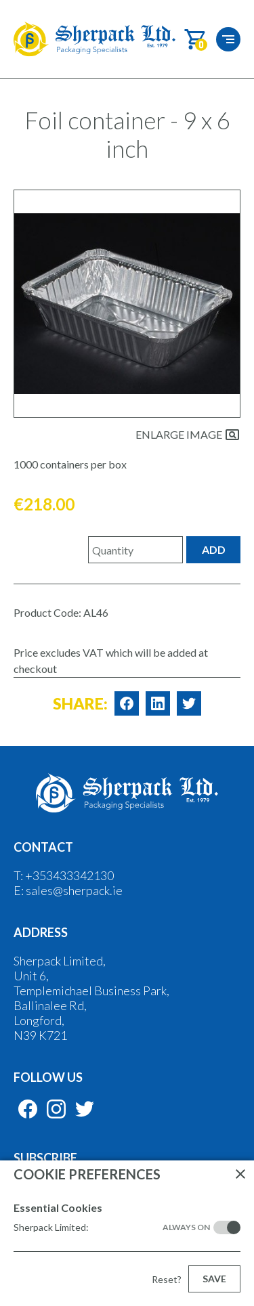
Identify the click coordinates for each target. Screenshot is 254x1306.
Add (214, 549)
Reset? (167, 1279)
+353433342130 (69, 875)
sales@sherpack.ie (74, 890)
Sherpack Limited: (112, 1227)
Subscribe (45, 1157)
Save (214, 1278)
